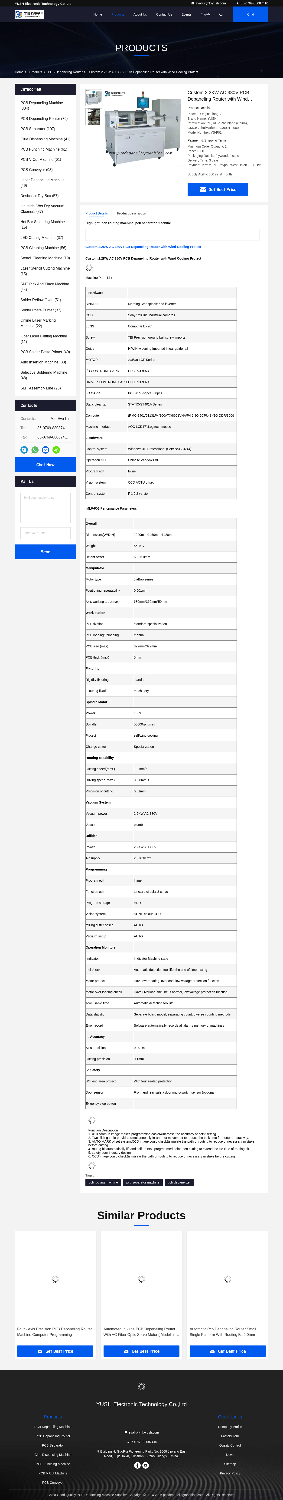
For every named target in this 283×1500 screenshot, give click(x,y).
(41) (45, 139)
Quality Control (230, 1445)
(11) (43, 339)
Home (97, 14)
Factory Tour (230, 1436)
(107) (37, 129)
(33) (43, 362)
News (230, 1455)
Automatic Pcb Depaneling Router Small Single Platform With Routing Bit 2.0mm (223, 1332)
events (187, 14)
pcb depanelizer (179, 1182)
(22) (38, 323)
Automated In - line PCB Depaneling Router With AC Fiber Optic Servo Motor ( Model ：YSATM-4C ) (140, 1332)
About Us (140, 14)
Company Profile (230, 1427)
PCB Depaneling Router (65, 72)
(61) (43, 149)
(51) (40, 300)
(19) (45, 258)
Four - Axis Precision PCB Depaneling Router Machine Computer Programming (54, 1332)
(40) (45, 352)
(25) (40, 388)
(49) (42, 183)
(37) (41, 238)
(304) (41, 105)
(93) (36, 170)
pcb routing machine (103, 1182)
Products (117, 14)
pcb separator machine (142, 1182)
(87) (42, 209)
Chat (250, 14)
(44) (44, 287)
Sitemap (230, 1464)
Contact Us (164, 14)
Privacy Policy (230, 1473)
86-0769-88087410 (252, 3)
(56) (43, 248)
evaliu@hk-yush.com (209, 3)
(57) (39, 196)
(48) (43, 375)
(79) (44, 119)
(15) (42, 224)
